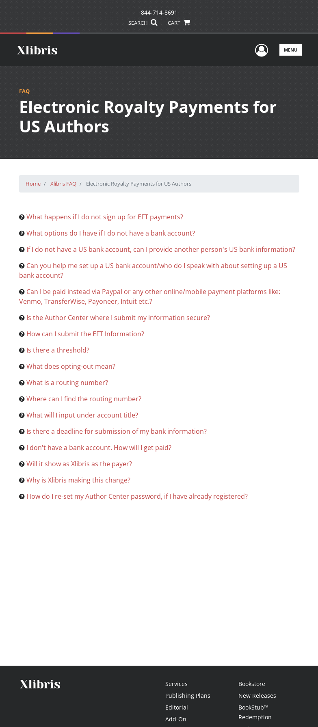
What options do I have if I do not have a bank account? (110, 233)
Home (33, 183)
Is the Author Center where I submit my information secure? (118, 317)
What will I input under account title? (82, 415)
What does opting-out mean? (70, 366)
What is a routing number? (67, 382)
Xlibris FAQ (63, 183)
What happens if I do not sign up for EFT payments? (104, 216)
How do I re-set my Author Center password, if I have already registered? (137, 496)
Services (176, 684)
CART (179, 22)
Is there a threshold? (57, 350)
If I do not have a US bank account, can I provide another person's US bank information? (160, 249)
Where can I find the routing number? (83, 398)
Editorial (176, 707)
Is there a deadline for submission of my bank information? (116, 431)
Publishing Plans (187, 695)
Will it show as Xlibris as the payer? (79, 463)
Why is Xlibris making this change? (78, 480)
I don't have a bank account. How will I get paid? (98, 447)
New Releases (257, 695)
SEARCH (142, 22)
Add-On (175, 719)
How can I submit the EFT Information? (85, 333)
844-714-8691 (159, 12)
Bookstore (251, 684)
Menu (290, 50)
